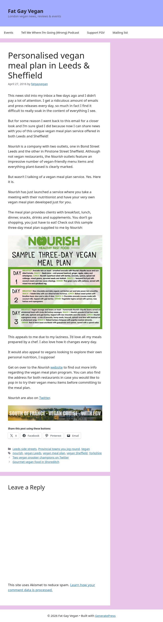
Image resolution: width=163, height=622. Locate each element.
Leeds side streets (25, 449)
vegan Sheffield (77, 453)
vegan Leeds (33, 453)
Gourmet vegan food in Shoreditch (36, 462)
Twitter (44, 397)
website (56, 367)
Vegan (85, 449)
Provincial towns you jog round (59, 449)
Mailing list (120, 32)
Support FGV (96, 32)
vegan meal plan (54, 453)
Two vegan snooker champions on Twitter (41, 457)
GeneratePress (105, 616)
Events (8, 32)
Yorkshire (95, 453)
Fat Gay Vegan (25, 11)
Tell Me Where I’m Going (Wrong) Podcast (50, 32)
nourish (18, 453)
